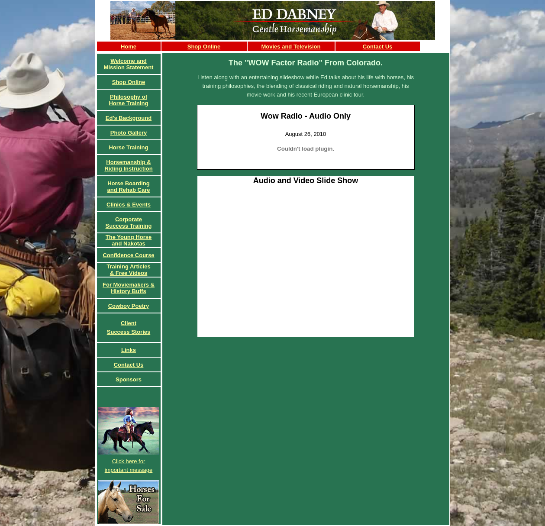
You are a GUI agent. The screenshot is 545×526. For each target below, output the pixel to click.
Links (128, 350)
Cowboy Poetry (128, 306)
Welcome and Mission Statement (129, 64)
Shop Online (204, 46)
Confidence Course (128, 255)
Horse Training (128, 147)
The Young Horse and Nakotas (129, 240)
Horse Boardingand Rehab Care (128, 186)
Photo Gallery (128, 132)
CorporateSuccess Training (129, 222)
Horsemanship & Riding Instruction (128, 165)
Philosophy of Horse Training (128, 100)
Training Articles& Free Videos (128, 269)
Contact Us (378, 46)
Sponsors (129, 379)
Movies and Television (290, 46)
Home (128, 46)
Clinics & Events (128, 204)
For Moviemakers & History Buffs (129, 287)
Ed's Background (129, 118)
